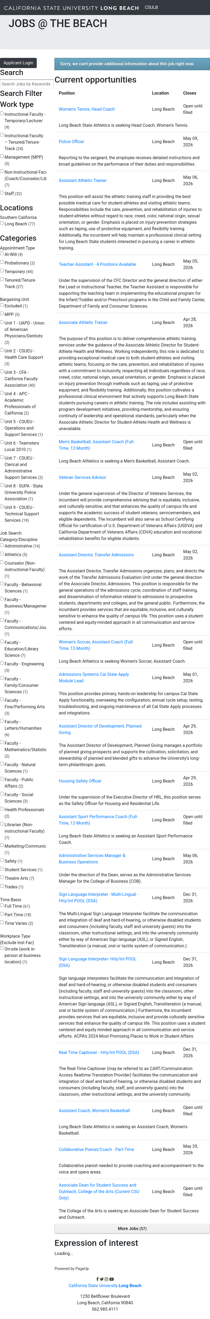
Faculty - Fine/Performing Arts (25, 707)
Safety (14, 861)
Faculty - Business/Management (27, 606)
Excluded (16, 305)
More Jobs (132, 1228)
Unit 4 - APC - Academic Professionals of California (20, 403)
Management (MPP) (24, 160)
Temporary (19, 271)
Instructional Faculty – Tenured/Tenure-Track (24, 142)
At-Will (14, 254)
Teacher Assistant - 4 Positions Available (97, 264)
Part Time (18, 914)
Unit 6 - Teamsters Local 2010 (22, 446)
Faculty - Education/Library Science (21, 649)
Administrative (22, 546)
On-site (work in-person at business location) (23, 955)
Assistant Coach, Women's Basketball (94, 1110)
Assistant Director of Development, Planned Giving (100, 729)
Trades (14, 886)
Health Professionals (24, 813)
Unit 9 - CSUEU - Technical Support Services (22, 514)
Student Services (23, 869)
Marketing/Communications (31, 849)
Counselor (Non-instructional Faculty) (25, 570)
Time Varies (19, 923)
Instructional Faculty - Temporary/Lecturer (25, 121)
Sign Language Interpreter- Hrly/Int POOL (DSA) (98, 962)
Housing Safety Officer (80, 781)
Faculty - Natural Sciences (20, 768)
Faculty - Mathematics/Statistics (27, 750)
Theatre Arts (19, 878)
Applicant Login (18, 62)
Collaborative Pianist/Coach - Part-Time (96, 1149)
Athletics (16, 554)
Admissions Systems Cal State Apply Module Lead (94, 677)
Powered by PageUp (71, 1268)
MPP (12, 314)
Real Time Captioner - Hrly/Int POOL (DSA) (99, 1052)
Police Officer (71, 141)
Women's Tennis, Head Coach (87, 109)
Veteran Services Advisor (82, 477)
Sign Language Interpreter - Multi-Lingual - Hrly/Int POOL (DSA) (98, 897)
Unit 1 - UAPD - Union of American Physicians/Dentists (24, 333)
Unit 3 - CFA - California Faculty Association (21, 379)
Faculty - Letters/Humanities (23, 728)
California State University (105, 1285)
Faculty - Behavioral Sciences (23, 588)
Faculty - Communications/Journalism (32, 627)
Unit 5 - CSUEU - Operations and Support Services (24, 428)
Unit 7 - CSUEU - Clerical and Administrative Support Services (24, 468)
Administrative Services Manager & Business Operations (92, 859)
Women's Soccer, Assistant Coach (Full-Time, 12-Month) (96, 645)
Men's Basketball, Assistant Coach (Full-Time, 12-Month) (96, 445)
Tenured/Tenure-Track (20, 283)
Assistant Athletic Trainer (82, 180)
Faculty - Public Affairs (19, 783)
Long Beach (20, 223)
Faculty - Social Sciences (19, 798)
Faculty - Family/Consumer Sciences (22, 685)
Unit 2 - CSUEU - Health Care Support (24, 357)
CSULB (152, 7)
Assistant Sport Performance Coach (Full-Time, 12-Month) (98, 820)
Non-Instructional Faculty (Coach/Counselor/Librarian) (32, 179)
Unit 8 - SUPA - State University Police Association (24, 492)
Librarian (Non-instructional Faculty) (25, 831)
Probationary (20, 263)
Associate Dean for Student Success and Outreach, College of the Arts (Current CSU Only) (99, 1192)
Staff (13, 193)
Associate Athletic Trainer (83, 322)
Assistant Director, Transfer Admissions (96, 554)
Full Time (17, 906)
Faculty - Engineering (24, 667)
